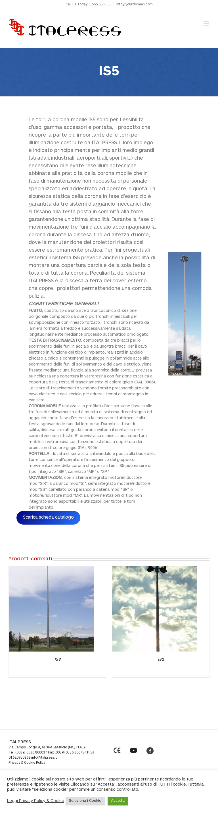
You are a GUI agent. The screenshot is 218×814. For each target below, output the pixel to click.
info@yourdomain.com (134, 4)
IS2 (161, 660)
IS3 (57, 660)
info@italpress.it (44, 757)
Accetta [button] (118, 801)
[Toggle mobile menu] (206, 23)
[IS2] (154, 569)
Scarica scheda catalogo (48, 517)
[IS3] (51, 569)
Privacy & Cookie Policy (27, 763)
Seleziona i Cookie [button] (85, 801)
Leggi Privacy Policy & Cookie (35, 801)
